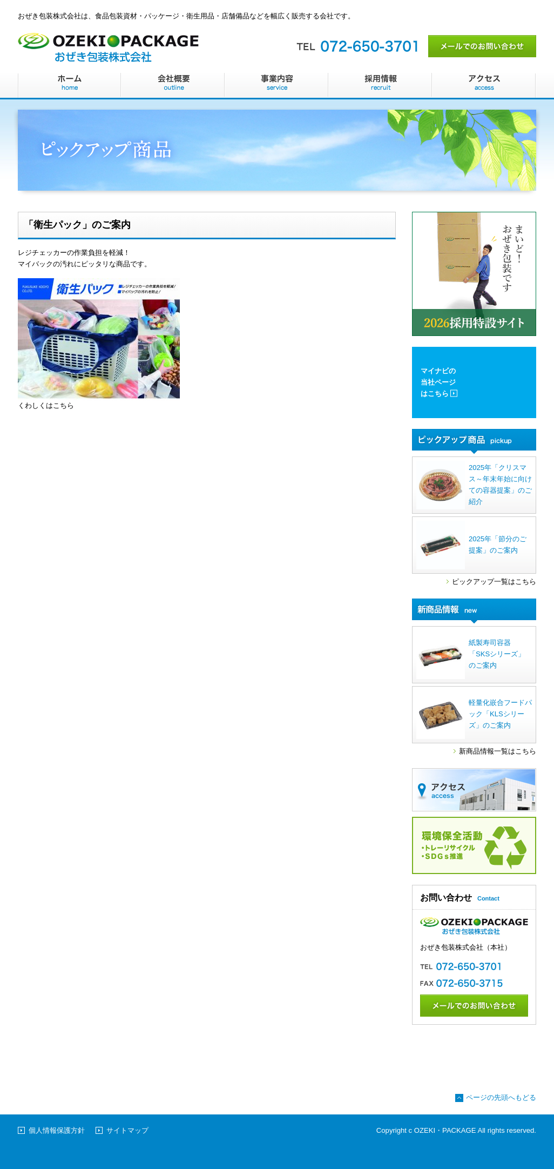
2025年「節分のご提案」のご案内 (471, 545)
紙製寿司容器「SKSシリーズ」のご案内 (470, 654)
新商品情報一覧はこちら (497, 751)
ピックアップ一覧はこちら (494, 581)
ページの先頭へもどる (501, 1097)
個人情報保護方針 (57, 1130)
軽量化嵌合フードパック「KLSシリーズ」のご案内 (474, 714)
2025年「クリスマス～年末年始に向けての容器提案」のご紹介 (474, 485)
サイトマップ (127, 1130)
